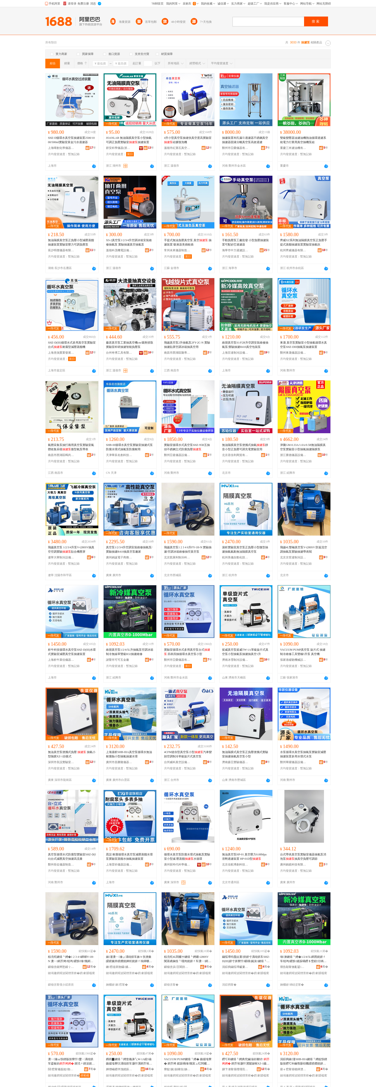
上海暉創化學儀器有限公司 (61, 148)
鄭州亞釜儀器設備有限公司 (177, 455)
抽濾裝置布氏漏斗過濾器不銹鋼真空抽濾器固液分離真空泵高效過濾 (245, 140)
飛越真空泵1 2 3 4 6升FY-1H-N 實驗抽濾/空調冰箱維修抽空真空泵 (188, 549)
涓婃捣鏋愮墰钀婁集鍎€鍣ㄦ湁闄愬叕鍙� (235, 967)
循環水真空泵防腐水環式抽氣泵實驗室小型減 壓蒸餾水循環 (187, 856)
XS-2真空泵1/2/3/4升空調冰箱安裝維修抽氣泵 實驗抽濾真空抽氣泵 (129, 242)
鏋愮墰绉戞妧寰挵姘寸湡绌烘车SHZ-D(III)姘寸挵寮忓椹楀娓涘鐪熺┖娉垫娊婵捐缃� (246, 959)
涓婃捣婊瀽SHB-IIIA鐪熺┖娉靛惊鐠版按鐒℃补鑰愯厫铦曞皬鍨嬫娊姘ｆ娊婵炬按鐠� (303, 1062)
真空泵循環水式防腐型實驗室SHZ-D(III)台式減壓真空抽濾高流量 (72, 856)
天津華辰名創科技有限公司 (119, 455)
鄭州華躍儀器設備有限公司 (293, 762)
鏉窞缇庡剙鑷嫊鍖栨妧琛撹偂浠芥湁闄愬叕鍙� (119, 967)
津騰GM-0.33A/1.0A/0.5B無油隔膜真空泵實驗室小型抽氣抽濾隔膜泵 (303, 447)
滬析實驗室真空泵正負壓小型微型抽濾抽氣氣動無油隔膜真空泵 (245, 549)
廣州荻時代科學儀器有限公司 (177, 864)
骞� (91, 966)
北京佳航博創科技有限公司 (235, 864)
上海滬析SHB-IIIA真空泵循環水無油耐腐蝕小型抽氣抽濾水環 (129, 754)
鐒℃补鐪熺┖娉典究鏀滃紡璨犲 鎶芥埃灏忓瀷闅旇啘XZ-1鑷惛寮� (246, 1062)
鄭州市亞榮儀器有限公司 (235, 148)
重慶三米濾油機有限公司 (293, 148)
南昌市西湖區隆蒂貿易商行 (177, 352)
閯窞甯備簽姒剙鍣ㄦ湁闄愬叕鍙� (61, 1069)
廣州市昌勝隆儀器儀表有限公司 (119, 762)
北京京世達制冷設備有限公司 (293, 557)
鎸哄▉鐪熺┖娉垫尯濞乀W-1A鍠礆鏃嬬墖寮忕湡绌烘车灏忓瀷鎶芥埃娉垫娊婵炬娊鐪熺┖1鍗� (129, 1062)
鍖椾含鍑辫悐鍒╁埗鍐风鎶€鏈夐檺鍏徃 (61, 967)
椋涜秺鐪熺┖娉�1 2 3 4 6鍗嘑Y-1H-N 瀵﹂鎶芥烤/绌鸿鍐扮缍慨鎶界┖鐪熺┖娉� (71, 959)
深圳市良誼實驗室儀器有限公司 (61, 762)
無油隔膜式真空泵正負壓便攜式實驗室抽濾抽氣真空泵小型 (245, 754)
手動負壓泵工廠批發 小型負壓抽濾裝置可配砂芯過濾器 (245, 242)
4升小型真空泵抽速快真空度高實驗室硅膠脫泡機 (188, 140)
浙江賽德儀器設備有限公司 (293, 455)
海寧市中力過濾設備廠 (235, 250)
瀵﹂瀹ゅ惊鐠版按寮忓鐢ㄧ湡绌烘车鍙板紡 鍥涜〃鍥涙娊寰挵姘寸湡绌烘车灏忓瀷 (72, 1062)
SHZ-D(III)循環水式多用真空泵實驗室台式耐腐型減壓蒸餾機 (72, 345)
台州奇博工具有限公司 (119, 352)
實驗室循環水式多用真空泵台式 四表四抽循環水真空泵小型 (187, 652)
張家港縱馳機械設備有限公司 (293, 659)
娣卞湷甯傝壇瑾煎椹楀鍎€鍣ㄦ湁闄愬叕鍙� (235, 1069)
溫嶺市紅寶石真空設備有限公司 (177, 148)
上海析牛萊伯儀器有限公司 (61, 659)
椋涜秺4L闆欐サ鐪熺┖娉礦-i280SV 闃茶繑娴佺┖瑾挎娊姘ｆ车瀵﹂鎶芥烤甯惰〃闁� (187, 959)
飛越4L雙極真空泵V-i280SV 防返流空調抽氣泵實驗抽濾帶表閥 (303, 549)
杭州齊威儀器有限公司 (293, 250)
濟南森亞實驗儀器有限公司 (235, 762)
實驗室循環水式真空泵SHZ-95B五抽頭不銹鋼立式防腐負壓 (187, 447)
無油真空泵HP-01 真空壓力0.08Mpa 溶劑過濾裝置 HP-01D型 (244, 856)
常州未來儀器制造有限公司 (177, 250)
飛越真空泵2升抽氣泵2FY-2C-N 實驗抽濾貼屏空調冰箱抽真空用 (187, 345)
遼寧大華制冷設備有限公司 (61, 557)
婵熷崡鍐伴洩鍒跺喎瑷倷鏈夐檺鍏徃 (119, 1069)
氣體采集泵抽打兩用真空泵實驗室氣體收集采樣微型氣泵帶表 (71, 447)
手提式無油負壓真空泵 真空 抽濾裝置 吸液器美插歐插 (188, 242)
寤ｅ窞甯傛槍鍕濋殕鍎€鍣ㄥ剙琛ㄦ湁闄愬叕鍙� (293, 1069)
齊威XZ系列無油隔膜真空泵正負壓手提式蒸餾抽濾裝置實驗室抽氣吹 (303, 242)
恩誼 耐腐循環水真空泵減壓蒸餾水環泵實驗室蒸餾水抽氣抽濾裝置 (129, 856)
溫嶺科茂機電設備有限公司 (119, 250)
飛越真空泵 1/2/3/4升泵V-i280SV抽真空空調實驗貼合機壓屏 (71, 549)
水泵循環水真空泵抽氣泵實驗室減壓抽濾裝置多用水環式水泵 (303, 754)
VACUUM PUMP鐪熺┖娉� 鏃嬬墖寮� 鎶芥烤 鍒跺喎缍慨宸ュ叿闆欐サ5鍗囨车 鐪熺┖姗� (188, 1062)
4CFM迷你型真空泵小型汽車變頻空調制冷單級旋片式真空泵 (188, 754)
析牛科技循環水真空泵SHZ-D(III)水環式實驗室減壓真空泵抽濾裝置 (72, 652)
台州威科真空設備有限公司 (177, 762)
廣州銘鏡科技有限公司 (293, 864)
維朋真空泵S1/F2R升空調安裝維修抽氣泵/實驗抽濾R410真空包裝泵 (245, 345)
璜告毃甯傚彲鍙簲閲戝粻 (293, 967)
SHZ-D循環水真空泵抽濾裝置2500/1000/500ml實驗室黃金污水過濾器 (71, 140)
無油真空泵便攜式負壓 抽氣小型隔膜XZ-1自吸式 (71, 754)
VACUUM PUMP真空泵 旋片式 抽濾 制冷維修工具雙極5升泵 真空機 (302, 652)
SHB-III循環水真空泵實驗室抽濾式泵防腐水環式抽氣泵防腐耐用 (129, 447)
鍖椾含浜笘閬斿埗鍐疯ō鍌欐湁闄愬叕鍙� (177, 967)
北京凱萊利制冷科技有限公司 (177, 557)
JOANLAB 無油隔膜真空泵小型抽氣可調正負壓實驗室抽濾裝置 (129, 140)
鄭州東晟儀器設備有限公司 (293, 352)
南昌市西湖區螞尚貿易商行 (61, 455)
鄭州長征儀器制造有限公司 (61, 864)
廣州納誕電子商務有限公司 (119, 557)
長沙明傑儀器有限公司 (61, 250)
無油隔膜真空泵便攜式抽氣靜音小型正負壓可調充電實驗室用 (245, 447)
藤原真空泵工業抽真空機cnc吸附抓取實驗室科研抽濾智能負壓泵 (129, 345)
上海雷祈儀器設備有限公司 (119, 864)
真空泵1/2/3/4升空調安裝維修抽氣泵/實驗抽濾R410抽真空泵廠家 (129, 549)
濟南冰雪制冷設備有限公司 (235, 659)
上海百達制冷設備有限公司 (235, 352)
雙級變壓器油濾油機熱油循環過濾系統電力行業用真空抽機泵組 (303, 140)
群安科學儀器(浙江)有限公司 (119, 148)
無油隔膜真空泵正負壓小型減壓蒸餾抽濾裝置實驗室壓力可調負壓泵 (71, 242)
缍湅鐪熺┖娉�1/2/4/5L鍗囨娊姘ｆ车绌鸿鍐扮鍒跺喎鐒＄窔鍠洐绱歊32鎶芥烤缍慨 (304, 959)
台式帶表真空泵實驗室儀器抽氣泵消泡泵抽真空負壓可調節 (303, 856)
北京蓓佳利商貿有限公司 (235, 455)
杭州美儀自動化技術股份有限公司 (235, 557)
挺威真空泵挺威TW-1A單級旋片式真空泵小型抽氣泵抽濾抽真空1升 (245, 652)
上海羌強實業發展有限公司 (61, 352)
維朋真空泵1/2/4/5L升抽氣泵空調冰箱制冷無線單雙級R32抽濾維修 (129, 652)
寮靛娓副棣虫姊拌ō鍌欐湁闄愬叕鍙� (177, 1069)
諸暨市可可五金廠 (117, 659)
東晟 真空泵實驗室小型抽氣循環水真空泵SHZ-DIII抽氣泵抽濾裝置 (303, 345)
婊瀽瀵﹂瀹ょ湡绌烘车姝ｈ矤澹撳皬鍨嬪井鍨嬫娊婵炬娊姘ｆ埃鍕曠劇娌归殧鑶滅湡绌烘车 (129, 959)
